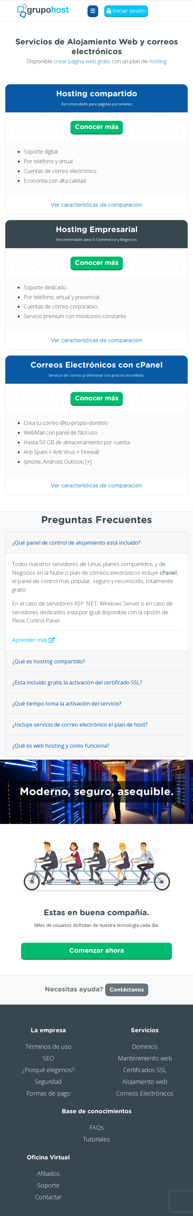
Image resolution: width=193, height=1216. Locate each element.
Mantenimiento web (145, 1058)
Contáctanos (127, 990)
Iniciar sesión (126, 10)
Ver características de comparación (96, 205)
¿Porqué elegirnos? (48, 1070)
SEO (48, 1058)
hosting (158, 61)
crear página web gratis (82, 61)
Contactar (48, 1197)
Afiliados (48, 1174)
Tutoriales (96, 1139)
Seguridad (48, 1082)
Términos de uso (48, 1046)
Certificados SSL (144, 1070)
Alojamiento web (144, 1082)
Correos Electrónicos (145, 1093)
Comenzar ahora (96, 950)
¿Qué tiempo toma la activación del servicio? (67, 703)
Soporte (48, 1185)
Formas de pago (48, 1093)
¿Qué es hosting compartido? (48, 661)
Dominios (145, 1046)
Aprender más (33, 640)
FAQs (96, 1127)
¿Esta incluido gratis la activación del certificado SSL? (77, 682)
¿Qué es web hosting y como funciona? (60, 745)
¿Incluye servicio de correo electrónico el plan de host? (80, 724)
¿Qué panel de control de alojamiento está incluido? (76, 542)
